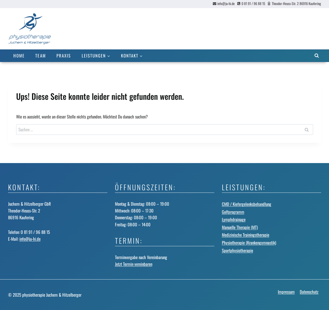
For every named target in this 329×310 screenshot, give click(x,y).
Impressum (286, 292)
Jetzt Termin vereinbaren (133, 264)
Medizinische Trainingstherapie (245, 235)
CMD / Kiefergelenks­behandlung (246, 204)
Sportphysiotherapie (237, 250)
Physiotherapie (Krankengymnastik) (249, 242)
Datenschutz (309, 292)
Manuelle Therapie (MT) (240, 227)
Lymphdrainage (234, 219)
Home (19, 55)
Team (40, 55)
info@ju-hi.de (30, 239)
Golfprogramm (233, 212)
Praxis (63, 55)
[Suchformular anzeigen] (316, 55)
